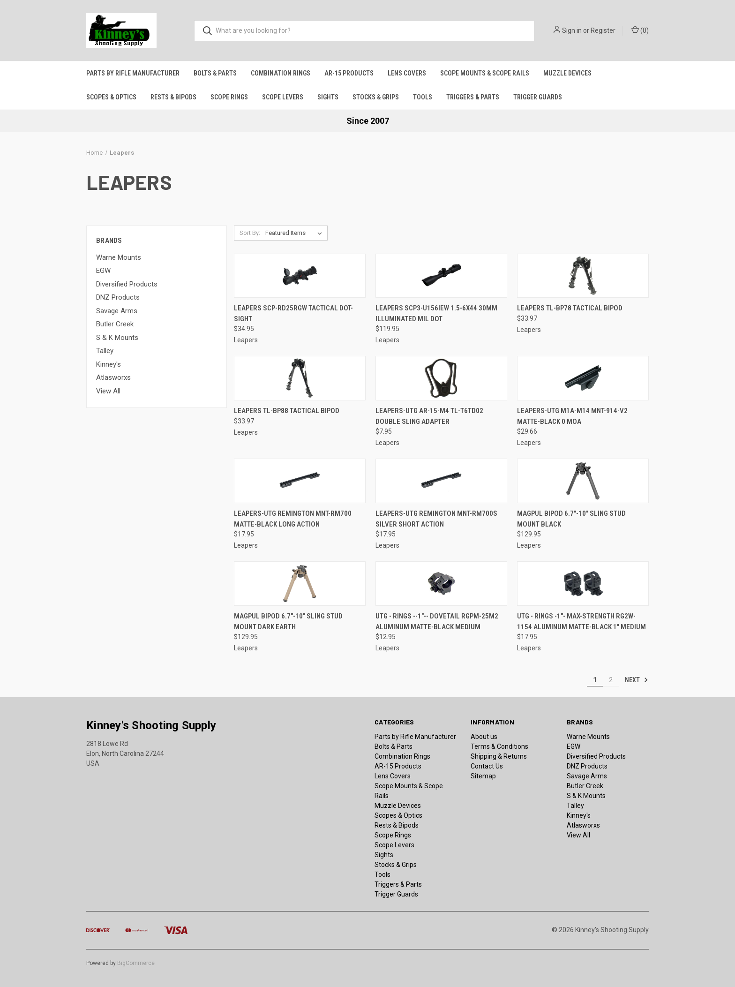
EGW (103, 270)
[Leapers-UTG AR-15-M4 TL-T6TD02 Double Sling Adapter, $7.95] (441, 378)
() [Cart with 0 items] (640, 30)
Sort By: (250, 232)
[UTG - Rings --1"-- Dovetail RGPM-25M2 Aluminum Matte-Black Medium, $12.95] (441, 583)
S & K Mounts (117, 337)
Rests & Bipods (173, 97)
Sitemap (483, 776)
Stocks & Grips (375, 97)
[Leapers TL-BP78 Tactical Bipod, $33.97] (583, 276)
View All (108, 391)
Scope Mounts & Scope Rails (484, 73)
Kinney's (108, 364)
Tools (422, 97)
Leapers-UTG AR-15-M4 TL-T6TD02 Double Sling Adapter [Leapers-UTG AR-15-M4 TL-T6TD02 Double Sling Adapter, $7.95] (429, 416)
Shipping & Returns (499, 756)
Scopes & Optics (111, 97)
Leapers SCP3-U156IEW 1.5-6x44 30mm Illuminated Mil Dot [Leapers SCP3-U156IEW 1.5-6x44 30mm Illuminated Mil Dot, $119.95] (436, 313)
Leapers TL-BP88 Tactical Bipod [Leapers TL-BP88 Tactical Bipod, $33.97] (286, 411)
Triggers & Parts (472, 97)
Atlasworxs (113, 377)
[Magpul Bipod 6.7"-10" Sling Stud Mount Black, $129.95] (583, 480)
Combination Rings (280, 73)
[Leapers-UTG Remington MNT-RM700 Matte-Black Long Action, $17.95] (300, 480)
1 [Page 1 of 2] (595, 680)
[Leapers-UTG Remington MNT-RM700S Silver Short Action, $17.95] (441, 480)
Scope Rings (229, 97)
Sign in (572, 30)
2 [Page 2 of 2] (611, 680)
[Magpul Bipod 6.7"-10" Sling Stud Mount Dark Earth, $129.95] (300, 583)
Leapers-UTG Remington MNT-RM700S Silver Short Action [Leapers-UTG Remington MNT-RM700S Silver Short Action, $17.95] (436, 518)
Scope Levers (282, 97)
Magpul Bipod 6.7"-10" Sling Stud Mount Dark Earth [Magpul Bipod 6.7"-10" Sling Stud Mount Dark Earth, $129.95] (288, 621)
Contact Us (487, 766)
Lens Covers (407, 73)
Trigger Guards (537, 97)
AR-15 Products (349, 73)
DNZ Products (118, 297)
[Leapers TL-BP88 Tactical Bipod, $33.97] (300, 378)
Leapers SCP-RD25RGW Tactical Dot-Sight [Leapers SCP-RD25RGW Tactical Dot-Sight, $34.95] (293, 313)
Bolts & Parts (215, 73)
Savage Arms (116, 311)
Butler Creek (115, 324)
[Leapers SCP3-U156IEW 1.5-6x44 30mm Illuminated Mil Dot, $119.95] (441, 276)
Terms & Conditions (499, 746)
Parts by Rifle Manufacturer (133, 73)
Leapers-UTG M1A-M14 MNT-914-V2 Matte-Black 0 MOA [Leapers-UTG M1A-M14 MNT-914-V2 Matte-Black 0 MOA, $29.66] (572, 416)
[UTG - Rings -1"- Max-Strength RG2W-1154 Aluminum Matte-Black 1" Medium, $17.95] (583, 583)
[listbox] (295, 233)
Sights (327, 97)
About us (484, 736)
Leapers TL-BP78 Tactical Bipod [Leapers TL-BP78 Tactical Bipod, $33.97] (569, 308)
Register (603, 30)
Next (636, 680)
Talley (104, 351)
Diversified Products (127, 284)
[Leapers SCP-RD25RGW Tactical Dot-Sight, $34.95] (300, 276)
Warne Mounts (118, 257)
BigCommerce (136, 963)
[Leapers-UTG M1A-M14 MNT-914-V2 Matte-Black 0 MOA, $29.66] (583, 378)
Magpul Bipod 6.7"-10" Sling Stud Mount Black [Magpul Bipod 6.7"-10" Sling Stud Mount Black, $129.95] (571, 518)
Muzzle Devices (567, 73)
